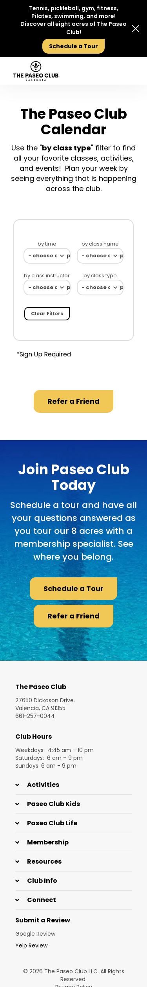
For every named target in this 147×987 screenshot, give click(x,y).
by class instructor (47, 275)
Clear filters (47, 313)
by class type (100, 275)
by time (47, 244)
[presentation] (124, 71)
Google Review (35, 934)
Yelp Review (31, 945)
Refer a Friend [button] (73, 401)
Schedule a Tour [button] (73, 588)
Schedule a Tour (73, 46)
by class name (100, 244)
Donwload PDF (127, 354)
